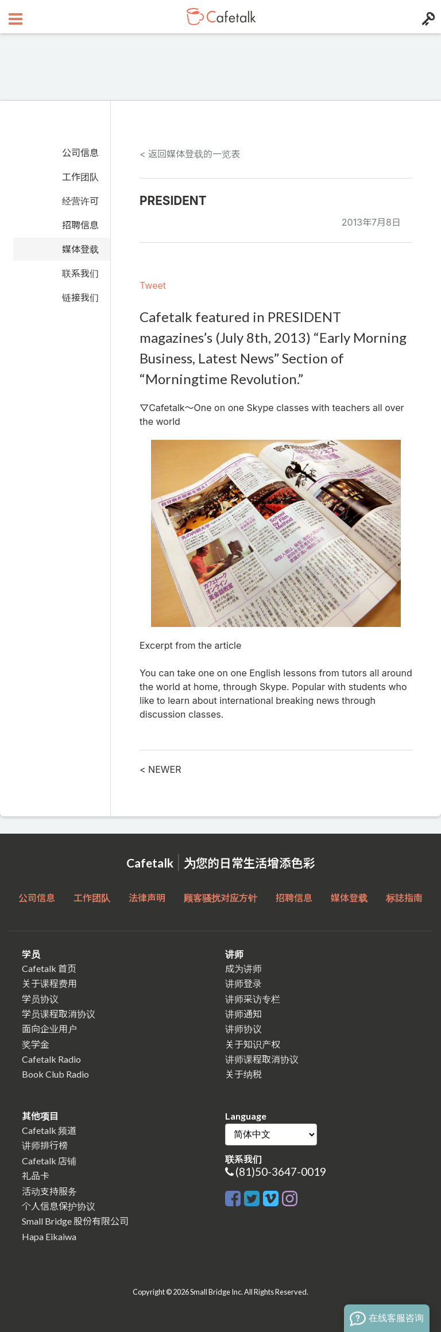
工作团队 (80, 177)
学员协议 (40, 998)
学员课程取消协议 (58, 1013)
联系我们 (80, 273)
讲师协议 (243, 1028)
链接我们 (80, 297)
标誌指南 (404, 897)
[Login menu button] (427, 16)
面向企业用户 (49, 1028)
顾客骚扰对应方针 (220, 897)
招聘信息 (80, 225)
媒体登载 (80, 249)
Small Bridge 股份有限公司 (75, 1220)
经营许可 (80, 201)
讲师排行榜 (45, 1145)
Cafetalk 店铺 (49, 1160)
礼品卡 (35, 1175)
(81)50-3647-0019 (280, 1171)
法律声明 (147, 897)
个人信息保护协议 (58, 1206)
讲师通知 (243, 1013)
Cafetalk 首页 (49, 968)
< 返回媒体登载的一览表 (190, 154)
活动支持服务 (49, 1191)
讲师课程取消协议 (262, 1059)
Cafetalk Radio (51, 1059)
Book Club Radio (55, 1073)
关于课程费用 (49, 983)
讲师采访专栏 (252, 998)
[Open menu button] (14, 16)
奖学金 (35, 1044)
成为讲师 (243, 968)
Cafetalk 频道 (49, 1130)
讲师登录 (243, 983)
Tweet (153, 285)
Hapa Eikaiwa (49, 1236)
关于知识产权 (252, 1044)
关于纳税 (243, 1073)
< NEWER (160, 769)
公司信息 (80, 152)
